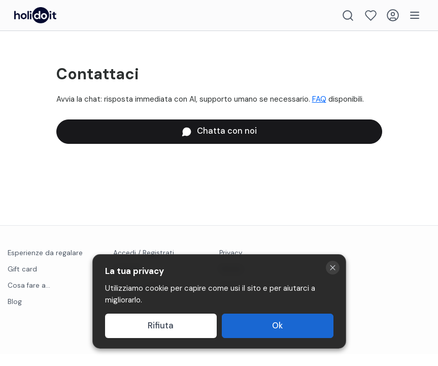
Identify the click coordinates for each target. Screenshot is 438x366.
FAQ (319, 99)
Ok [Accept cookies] (277, 325)
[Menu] (414, 15)
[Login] (393, 15)
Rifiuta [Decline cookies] (161, 325)
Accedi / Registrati (143, 253)
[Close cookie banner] (333, 267)
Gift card (22, 269)
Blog (15, 301)
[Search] (347, 15)
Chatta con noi (219, 131)
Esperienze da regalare (45, 253)
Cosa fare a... (29, 285)
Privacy (231, 253)
